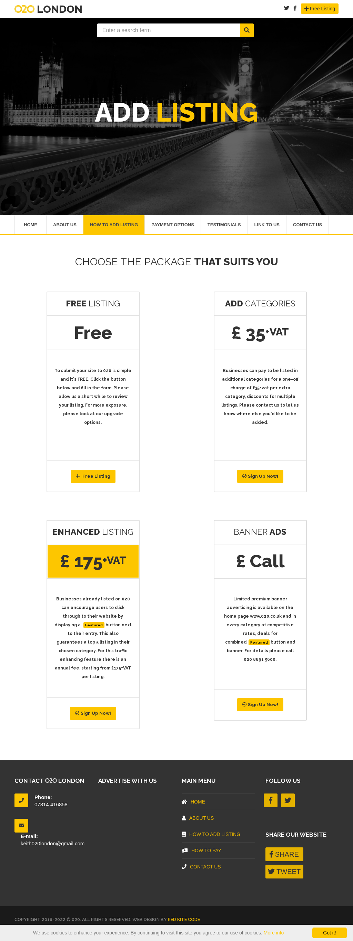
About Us (65, 225)
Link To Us (267, 225)
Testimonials (224, 225)
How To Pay (201, 851)
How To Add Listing (114, 225)
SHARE (284, 855)
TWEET (284, 872)
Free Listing (319, 8)
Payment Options (172, 225)
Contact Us (307, 225)
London (48, 9)
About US (198, 819)
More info (274, 932)
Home (30, 225)
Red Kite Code (184, 920)
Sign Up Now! (260, 476)
